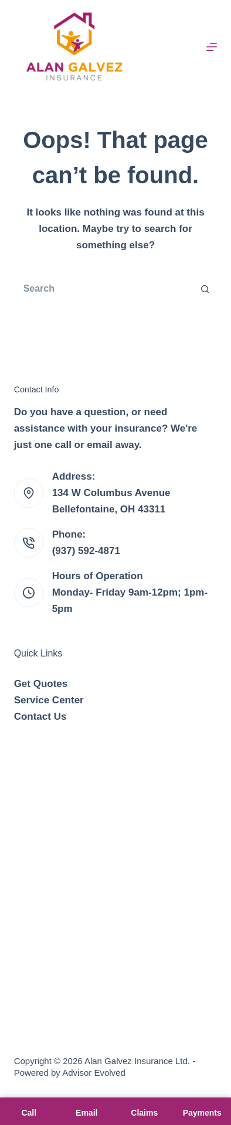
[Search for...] (104, 288)
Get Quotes (41, 683)
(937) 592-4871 (86, 550)
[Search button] (205, 288)
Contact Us (40, 716)
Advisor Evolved (93, 1073)
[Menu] (211, 47)
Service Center (49, 700)
